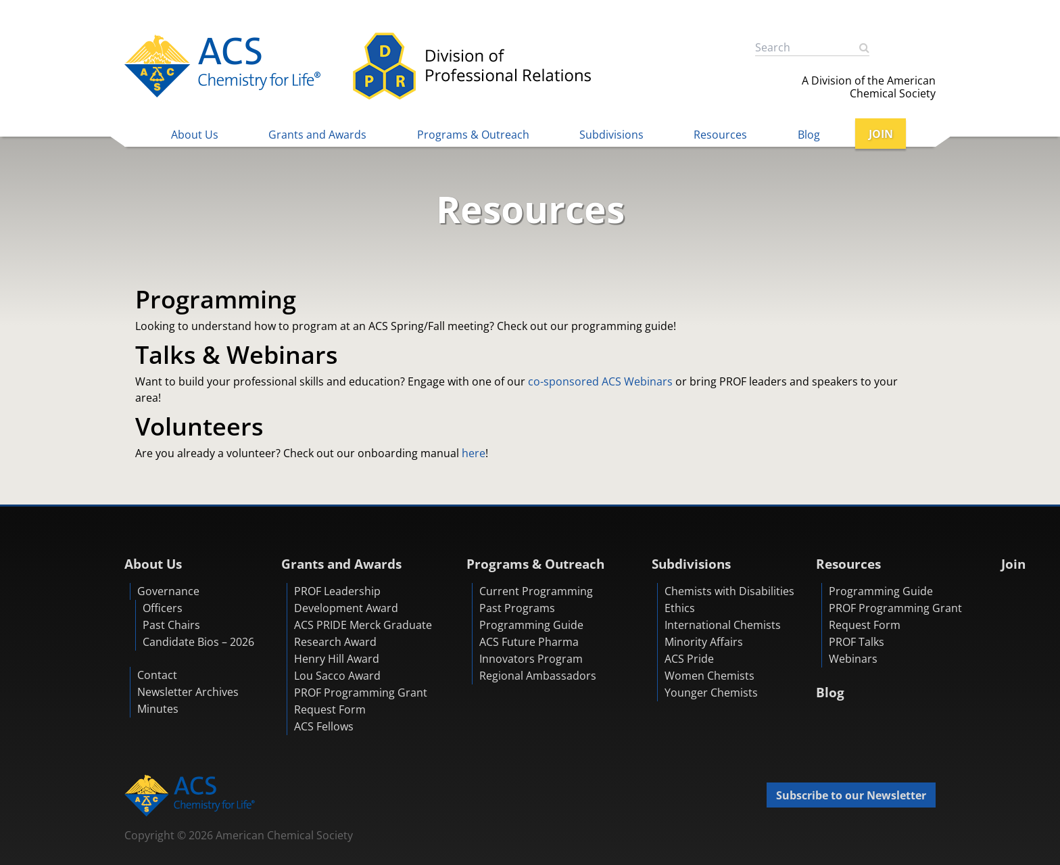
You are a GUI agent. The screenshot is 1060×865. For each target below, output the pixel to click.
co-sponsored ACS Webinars (599, 381)
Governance (168, 591)
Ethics (680, 608)
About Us (194, 134)
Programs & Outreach (473, 134)
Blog (809, 134)
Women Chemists (709, 675)
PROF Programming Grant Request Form (360, 701)
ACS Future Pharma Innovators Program (531, 650)
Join (1013, 563)
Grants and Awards (317, 134)
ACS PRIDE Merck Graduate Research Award (363, 633)
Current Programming (536, 591)
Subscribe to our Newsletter (851, 795)
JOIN (881, 133)
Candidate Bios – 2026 (198, 641)
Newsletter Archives (188, 691)
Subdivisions (611, 134)
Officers (163, 608)
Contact (157, 675)
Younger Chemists (711, 692)
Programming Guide (531, 624)
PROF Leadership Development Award (346, 599)
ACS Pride (689, 658)
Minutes (157, 708)
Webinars (853, 658)
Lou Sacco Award (337, 675)
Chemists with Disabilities (729, 591)
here (473, 453)
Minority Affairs (704, 641)
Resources (720, 134)
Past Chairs (171, 624)
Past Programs (517, 608)
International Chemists (723, 624)
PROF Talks (856, 641)
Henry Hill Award (336, 658)
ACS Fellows (324, 726)
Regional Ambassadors (537, 675)
